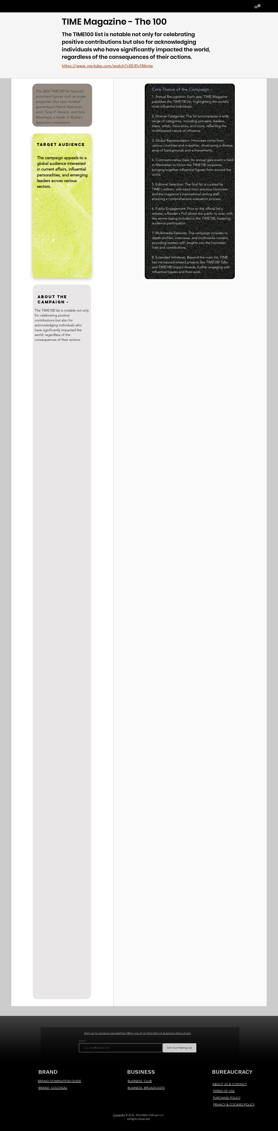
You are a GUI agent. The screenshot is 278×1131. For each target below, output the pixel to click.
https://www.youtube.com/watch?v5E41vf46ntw (107, 66)
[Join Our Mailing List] (179, 1048)
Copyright (119, 1115)
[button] (257, 6)
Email (81, 1041)
